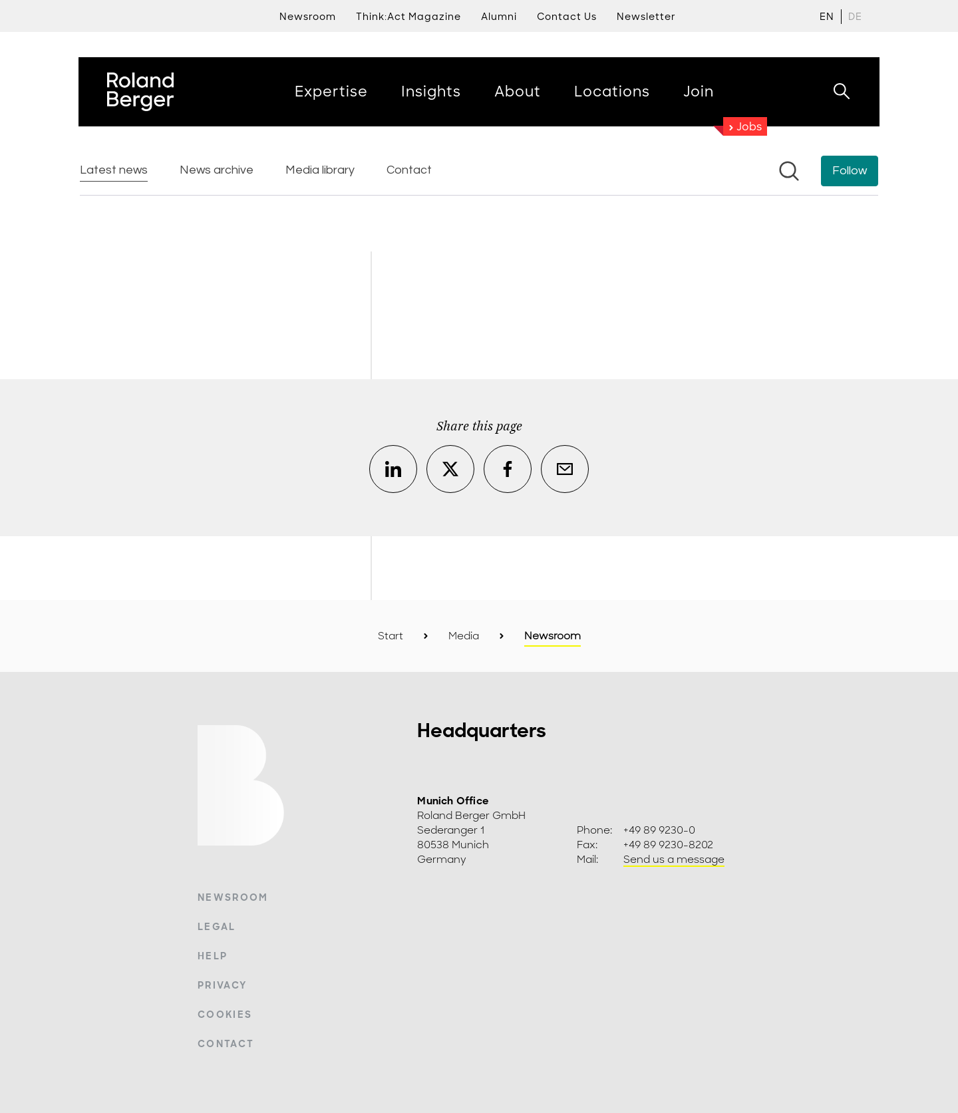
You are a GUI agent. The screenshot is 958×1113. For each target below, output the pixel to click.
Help (213, 956)
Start (390, 636)
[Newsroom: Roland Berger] (479, 196)
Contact (226, 1044)
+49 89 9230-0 (659, 830)
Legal (217, 927)
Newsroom (233, 897)
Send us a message (673, 859)
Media (463, 636)
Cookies (225, 1015)
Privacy (222, 985)
